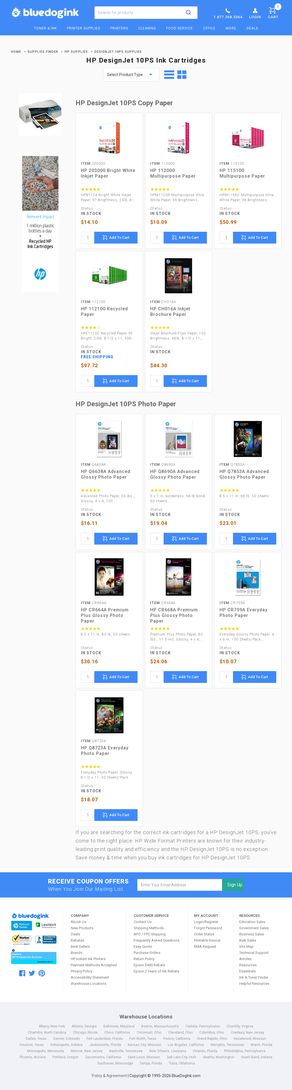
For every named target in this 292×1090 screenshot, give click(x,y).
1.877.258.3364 (227, 13)
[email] (179, 885)
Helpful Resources (254, 983)
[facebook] (22, 973)
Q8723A (93, 741)
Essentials (247, 971)
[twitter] (32, 973)
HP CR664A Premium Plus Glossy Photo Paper (105, 615)
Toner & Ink (45, 28)
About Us (78, 922)
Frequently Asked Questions (156, 940)
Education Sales (252, 922)
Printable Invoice (207, 940)
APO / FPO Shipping (150, 934)
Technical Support (253, 953)
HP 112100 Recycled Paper (104, 311)
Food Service (179, 28)
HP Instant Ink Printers (88, 959)
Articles (245, 959)
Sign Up (234, 884)
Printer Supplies (83, 28)
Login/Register (206, 922)
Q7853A (232, 464)
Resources (248, 965)
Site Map (246, 946)
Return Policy (144, 959)
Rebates (77, 940)
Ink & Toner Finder (253, 977)
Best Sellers (80, 946)
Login (255, 13)
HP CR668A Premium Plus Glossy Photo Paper (174, 615)
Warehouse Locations (88, 983)
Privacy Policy (81, 971)
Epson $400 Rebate (149, 965)
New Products (82, 928)
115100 (232, 163)
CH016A (163, 302)
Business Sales (251, 934)
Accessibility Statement (90, 977)
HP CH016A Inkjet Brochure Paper (170, 311)
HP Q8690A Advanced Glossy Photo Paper (175, 474)
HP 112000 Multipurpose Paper (173, 173)
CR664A (93, 603)
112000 (162, 163)
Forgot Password (208, 928)
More (231, 28)
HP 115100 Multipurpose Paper (242, 173)
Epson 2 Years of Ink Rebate (156, 971)
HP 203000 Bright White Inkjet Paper (108, 173)
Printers (119, 28)
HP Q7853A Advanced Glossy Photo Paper (244, 474)
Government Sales (254, 928)
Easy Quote (143, 946)
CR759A (232, 603)
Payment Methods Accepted (94, 965)
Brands (76, 953)
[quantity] (87, 238)
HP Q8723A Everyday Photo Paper (105, 750)
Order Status (204, 934)
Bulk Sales (247, 940)
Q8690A (162, 464)
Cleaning (147, 28)
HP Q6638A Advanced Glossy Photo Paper (105, 474)
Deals (252, 28)
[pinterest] (41, 973)
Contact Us (143, 922)
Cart (274, 12)
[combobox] (146, 12)
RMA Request (205, 946)
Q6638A (93, 464)
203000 (93, 163)
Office (209, 28)
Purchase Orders (147, 953)
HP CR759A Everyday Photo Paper (244, 612)
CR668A (163, 603)
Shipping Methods (149, 928)
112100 (93, 302)
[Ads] (40, 225)
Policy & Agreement (109, 1075)
